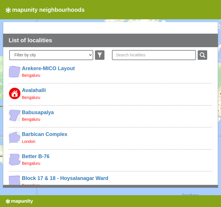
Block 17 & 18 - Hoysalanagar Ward (65, 178)
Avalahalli (34, 90)
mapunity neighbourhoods (45, 10)
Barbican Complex (44, 134)
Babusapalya (38, 112)
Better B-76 (35, 156)
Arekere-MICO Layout (48, 68)
